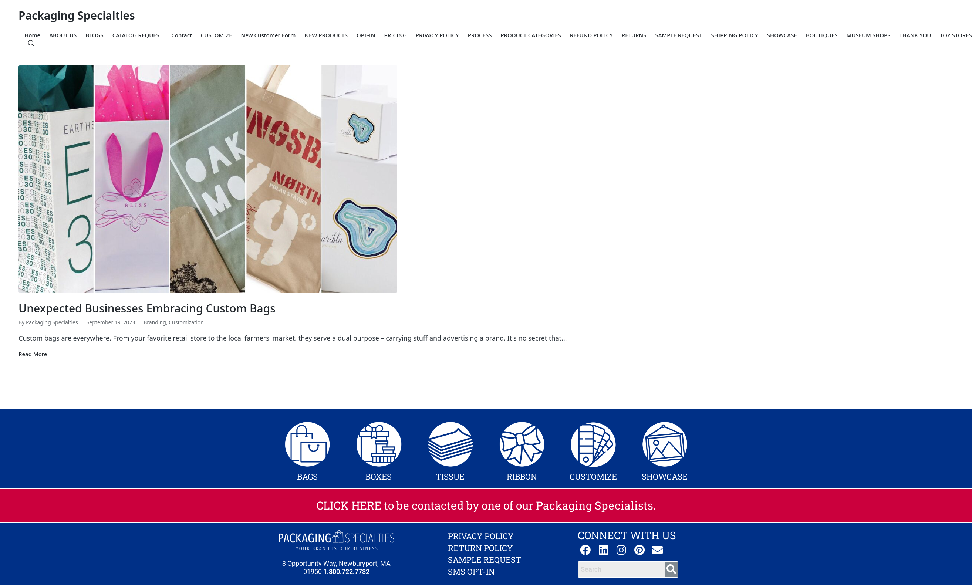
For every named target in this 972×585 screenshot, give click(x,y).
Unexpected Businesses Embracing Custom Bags (147, 308)
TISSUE (450, 476)
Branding (155, 322)
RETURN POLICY (480, 547)
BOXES (378, 476)
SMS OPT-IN (471, 571)
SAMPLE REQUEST (484, 559)
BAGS (307, 476)
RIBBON (522, 476)
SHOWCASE (665, 476)
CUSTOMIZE (593, 476)
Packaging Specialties (76, 15)
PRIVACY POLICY (481, 536)
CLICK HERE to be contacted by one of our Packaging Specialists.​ (486, 505)
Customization (186, 322)
